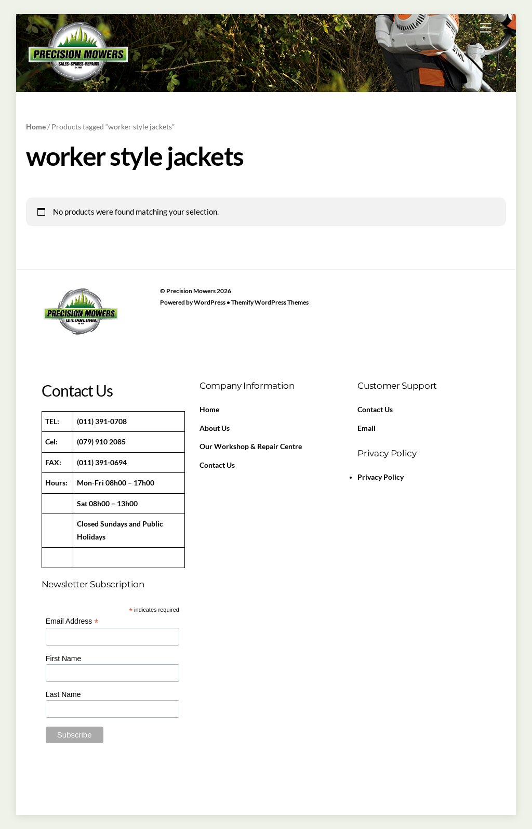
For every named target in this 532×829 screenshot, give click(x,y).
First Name (63, 658)
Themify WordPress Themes (270, 302)
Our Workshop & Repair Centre (251, 446)
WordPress (209, 302)
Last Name (63, 694)
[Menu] (485, 28)
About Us (215, 428)
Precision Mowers (191, 291)
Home (36, 126)
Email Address (72, 621)
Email (366, 428)
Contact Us (217, 465)
